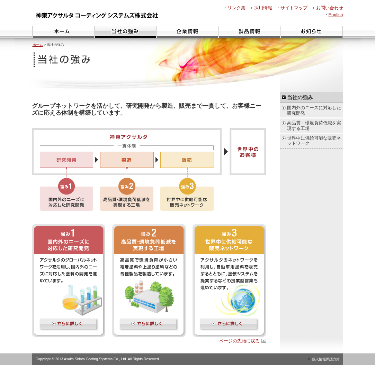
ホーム (63, 32)
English (336, 14)
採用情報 (263, 7)
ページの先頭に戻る (239, 340)
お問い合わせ (329, 7)
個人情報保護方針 (326, 359)
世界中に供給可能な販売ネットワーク (314, 140)
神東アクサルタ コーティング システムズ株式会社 (99, 15)
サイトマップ (293, 7)
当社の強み (125, 32)
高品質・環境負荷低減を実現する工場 (314, 125)
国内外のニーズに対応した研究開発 (314, 110)
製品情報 (249, 32)
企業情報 (187, 32)
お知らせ (311, 32)
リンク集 (236, 7)
